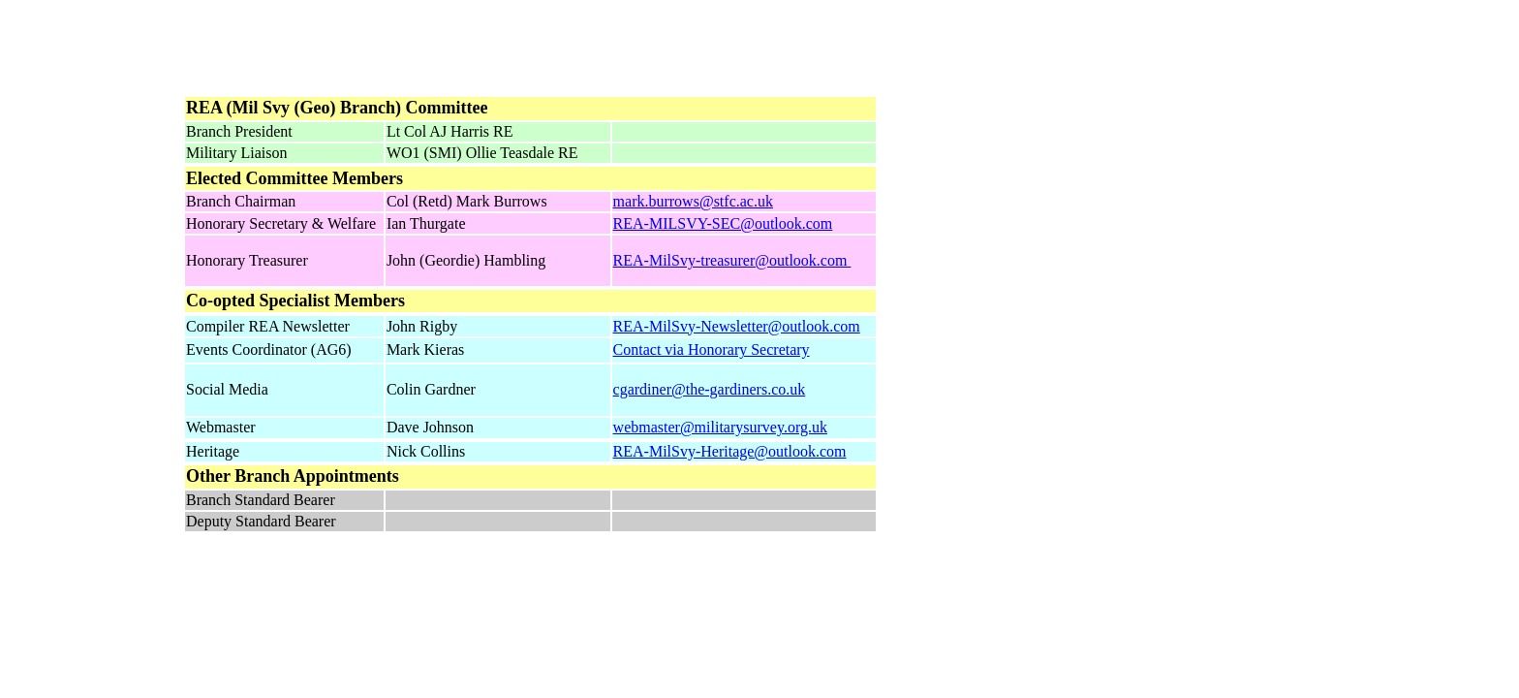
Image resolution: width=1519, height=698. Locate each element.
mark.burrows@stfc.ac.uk (693, 201)
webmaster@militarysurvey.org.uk (720, 427)
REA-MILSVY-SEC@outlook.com (723, 223)
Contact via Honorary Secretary (711, 349)
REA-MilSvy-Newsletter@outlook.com (736, 326)
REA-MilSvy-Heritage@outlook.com (730, 451)
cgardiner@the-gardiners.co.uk (709, 389)
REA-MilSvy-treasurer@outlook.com (732, 260)
